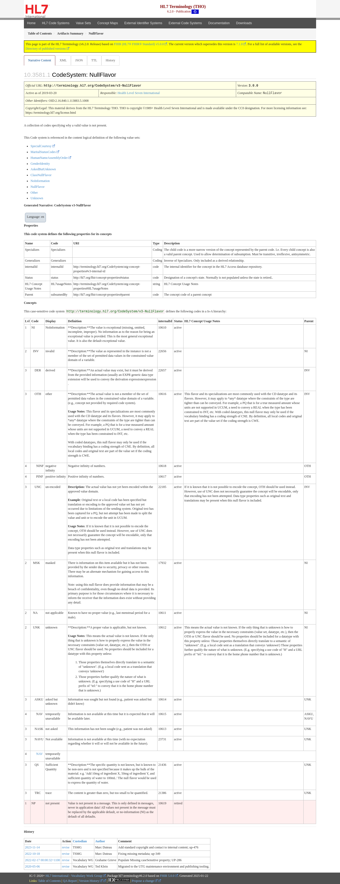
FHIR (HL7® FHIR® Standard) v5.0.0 (139, 44)
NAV (39, 753)
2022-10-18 (32, 853)
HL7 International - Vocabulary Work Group (74, 875)
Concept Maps (107, 23)
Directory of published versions (46, 48)
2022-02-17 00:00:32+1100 (42, 860)
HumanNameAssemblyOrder (49, 157)
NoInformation (40, 180)
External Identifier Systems (143, 23)
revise (66, 847)
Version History (91, 880)
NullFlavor (38, 186)
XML (63, 60)
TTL (96, 60)
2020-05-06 (32, 866)
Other (34, 192)
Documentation (219, 23)
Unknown (37, 198)
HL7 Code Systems (55, 23)
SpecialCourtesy (41, 146)
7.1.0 (239, 44)
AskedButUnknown (43, 169)
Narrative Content (39, 60)
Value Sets (83, 23)
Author (100, 841)
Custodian (80, 841)
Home (31, 23)
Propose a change (145, 880)
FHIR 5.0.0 (167, 875)
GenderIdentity (40, 163)
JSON (80, 60)
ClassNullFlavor (41, 175)
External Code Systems (185, 23)
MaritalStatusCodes (43, 152)
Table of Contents (49, 880)
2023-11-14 (32, 847)
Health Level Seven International (138, 93)
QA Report (70, 880)
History (112, 60)
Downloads (244, 23)
